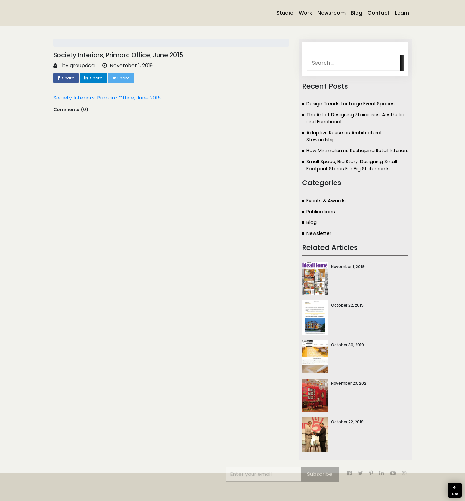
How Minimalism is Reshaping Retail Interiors (357, 150)
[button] (455, 490)
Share (66, 78)
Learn (402, 12)
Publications (320, 211)
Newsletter (318, 233)
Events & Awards (326, 200)
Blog (356, 12)
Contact (378, 12)
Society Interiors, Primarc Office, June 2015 (107, 97)
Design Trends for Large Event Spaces (350, 103)
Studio (285, 12)
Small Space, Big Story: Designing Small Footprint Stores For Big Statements (351, 165)
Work (305, 12)
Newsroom (331, 12)
